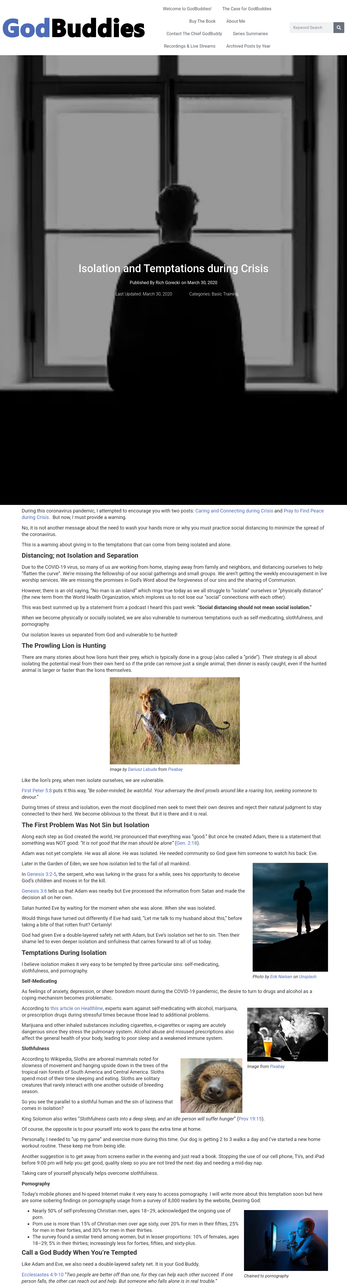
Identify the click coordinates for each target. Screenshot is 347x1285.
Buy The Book (202, 21)
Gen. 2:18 (186, 843)
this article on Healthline (76, 1008)
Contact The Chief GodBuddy (194, 33)
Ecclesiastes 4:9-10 (43, 1274)
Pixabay (175, 769)
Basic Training (225, 294)
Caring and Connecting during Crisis (234, 511)
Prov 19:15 (250, 1119)
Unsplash (307, 976)
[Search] (338, 27)
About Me (235, 21)
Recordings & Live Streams (190, 46)
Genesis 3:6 (34, 891)
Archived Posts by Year (248, 46)
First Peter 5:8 (37, 790)
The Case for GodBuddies (246, 8)
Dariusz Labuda (142, 769)
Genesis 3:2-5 (41, 874)
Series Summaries (250, 33)
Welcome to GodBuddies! (187, 8)
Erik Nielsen (281, 976)
